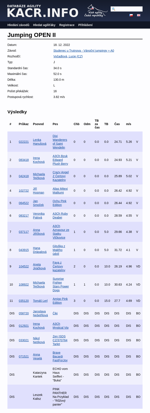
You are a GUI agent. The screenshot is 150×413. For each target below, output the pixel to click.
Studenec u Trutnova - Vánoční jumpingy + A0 (83, 50)
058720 (24, 313)
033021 (24, 340)
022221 (24, 141)
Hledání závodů (18, 25)
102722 (24, 190)
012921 (24, 325)
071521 (24, 356)
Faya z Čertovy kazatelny (59, 266)
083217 (24, 215)
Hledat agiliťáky (44, 25)
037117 (24, 231)
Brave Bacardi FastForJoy (60, 356)
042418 (24, 176)
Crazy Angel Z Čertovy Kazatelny (61, 176)
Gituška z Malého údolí (59, 249)
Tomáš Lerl (40, 300)
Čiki (55, 313)
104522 (24, 266)
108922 (24, 284)
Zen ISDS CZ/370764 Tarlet (60, 340)
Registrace (66, 25)
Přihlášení (85, 25)
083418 (24, 160)
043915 (24, 250)
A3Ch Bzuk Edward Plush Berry (60, 159)
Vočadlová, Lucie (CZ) (68, 56)
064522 (24, 203)
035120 (24, 300)
